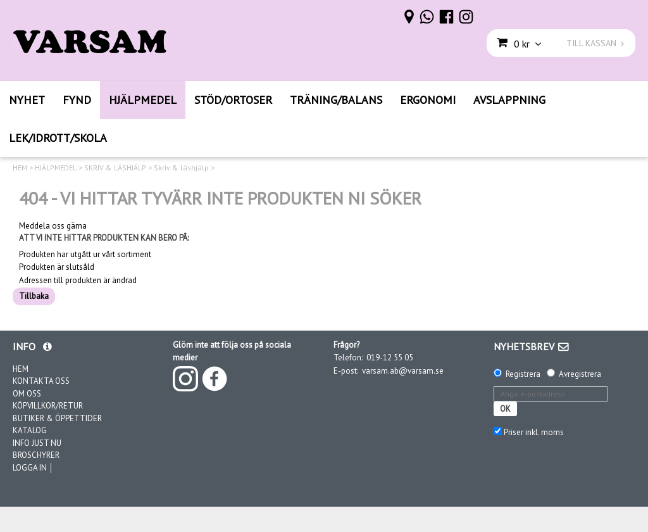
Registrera (523, 374)
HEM (20, 167)
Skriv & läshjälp (181, 167)
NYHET (27, 99)
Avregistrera (580, 374)
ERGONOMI (428, 99)
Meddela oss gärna (53, 226)
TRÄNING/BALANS (336, 99)
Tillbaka (34, 296)
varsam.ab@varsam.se (403, 370)
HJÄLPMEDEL (143, 99)
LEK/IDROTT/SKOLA (58, 137)
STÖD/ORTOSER (233, 99)
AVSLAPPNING (509, 99)
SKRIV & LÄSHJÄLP (115, 167)
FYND (77, 99)
